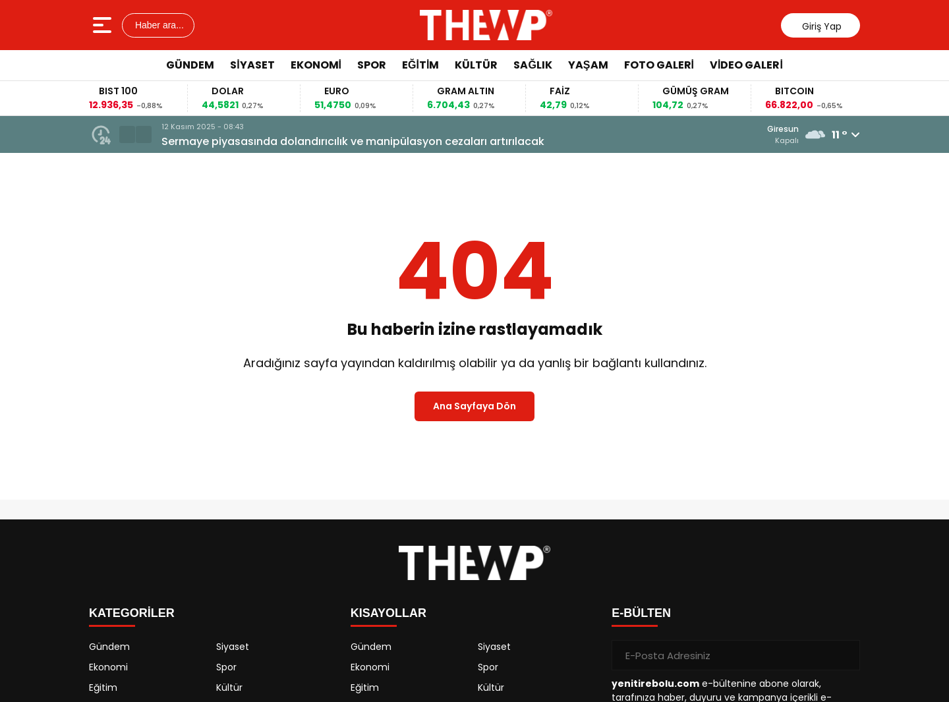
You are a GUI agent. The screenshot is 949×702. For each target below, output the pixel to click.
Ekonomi (316, 65)
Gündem (190, 65)
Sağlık (532, 65)
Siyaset (252, 65)
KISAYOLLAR (388, 613)
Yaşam (588, 65)
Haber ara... (158, 25)
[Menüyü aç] (104, 25)
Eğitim (420, 65)
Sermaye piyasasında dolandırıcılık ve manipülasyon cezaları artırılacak (352, 141)
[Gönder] (845, 655)
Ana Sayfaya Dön (474, 406)
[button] (127, 134)
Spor (371, 65)
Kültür (476, 65)
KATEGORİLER (132, 613)
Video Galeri (746, 65)
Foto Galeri (659, 65)
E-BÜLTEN (641, 613)
